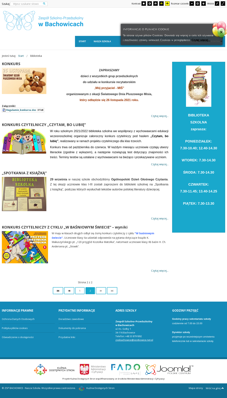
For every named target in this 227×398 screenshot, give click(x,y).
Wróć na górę (215, 388)
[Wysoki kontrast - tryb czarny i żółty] (161, 3)
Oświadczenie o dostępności (18, 337)
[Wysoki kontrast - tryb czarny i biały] (155, 3)
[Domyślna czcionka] (197, 3)
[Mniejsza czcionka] (192, 3)
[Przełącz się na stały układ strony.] (217, 3)
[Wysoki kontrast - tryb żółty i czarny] (167, 3)
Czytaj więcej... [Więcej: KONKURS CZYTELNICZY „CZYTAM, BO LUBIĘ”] (159, 164)
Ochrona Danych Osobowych (18, 319)
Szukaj (6, 4)
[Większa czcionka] (203, 3)
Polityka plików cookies (15, 328)
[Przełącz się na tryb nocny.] (149, 3)
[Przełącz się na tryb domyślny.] (143, 3)
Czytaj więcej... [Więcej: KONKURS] (159, 116)
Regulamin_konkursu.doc (21, 110)
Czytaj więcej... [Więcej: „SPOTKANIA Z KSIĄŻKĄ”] (159, 218)
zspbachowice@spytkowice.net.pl (134, 340)
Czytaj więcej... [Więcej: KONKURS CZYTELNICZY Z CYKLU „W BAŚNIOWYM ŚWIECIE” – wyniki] (159, 270)
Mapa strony (196, 388)
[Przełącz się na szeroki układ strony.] (223, 3)
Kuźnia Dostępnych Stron (97, 388)
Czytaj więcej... (201, 40)
